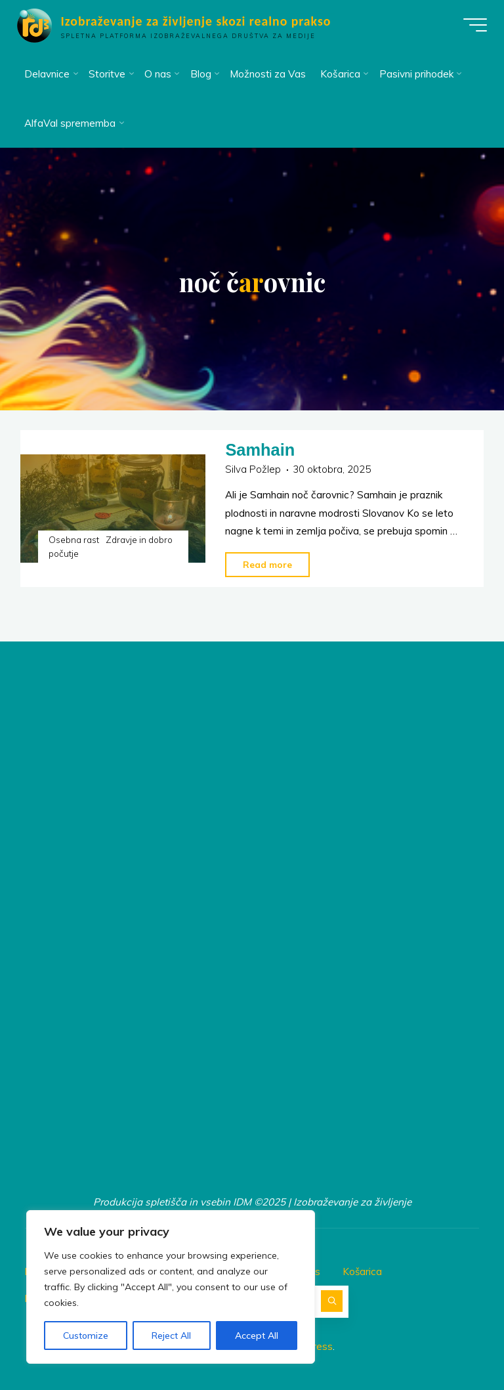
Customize (85, 1335)
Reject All (171, 1335)
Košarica (363, 1270)
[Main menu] (472, 25)
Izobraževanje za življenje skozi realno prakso (198, 21)
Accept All (256, 1335)
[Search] (332, 1299)
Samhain (260, 450)
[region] (170, 1287)
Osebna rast (74, 539)
